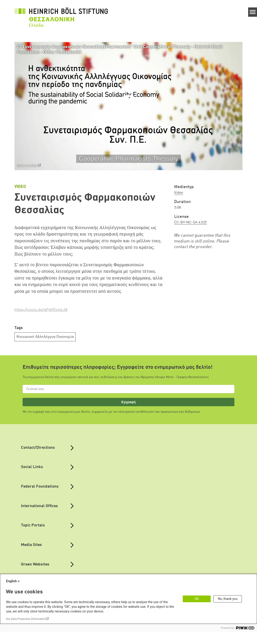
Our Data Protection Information (25, 619)
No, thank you (228, 599)
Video (178, 193)
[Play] (129, 106)
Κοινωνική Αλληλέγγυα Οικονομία (45, 337)
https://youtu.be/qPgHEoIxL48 (41, 310)
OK (197, 599)
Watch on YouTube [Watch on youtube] (27, 166)
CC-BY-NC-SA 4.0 (188, 222)
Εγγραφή (129, 402)
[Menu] (252, 12)
